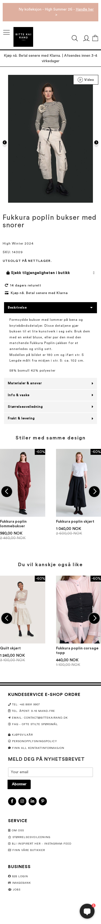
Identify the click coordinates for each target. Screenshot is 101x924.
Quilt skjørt (10, 648)
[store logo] (23, 37)
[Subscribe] (19, 784)
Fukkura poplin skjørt (75, 521)
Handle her (85, 9)
